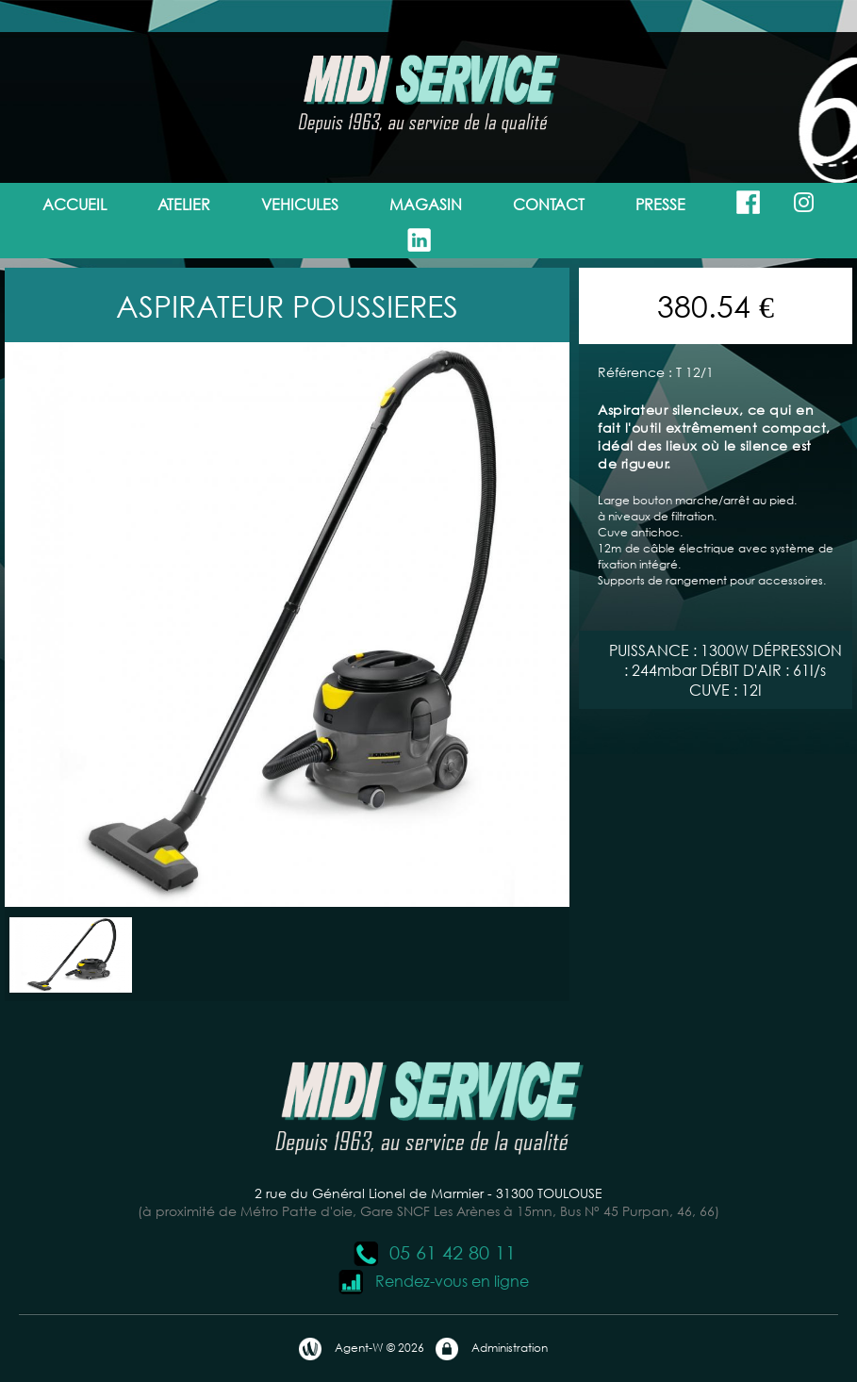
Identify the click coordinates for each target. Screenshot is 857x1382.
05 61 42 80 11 (434, 1252)
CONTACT (549, 204)
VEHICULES (299, 204)
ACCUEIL (74, 204)
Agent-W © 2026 (360, 1349)
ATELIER (183, 204)
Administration (491, 1349)
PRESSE (660, 204)
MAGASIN (425, 204)
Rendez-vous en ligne (433, 1281)
